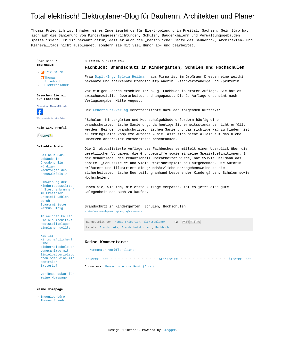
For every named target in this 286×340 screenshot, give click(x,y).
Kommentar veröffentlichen (113, 250)
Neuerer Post (97, 259)
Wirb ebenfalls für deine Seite (51, 118)
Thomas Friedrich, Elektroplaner (57, 81)
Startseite (168, 259)
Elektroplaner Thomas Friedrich (52, 106)
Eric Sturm (54, 72)
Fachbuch (162, 227)
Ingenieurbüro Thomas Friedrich (56, 298)
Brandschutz (109, 227)
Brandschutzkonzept (137, 227)
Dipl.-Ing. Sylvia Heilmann (122, 77)
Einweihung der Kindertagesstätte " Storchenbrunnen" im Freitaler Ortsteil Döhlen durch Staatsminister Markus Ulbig (57, 195)
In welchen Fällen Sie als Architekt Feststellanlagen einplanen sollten (56, 222)
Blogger (169, 330)
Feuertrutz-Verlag (110, 110)
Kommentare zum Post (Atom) (129, 266)
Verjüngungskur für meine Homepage (57, 275)
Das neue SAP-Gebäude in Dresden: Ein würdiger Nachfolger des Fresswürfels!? (54, 165)
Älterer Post (240, 259)
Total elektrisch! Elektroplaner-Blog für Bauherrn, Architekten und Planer (143, 16)
